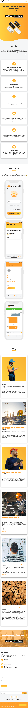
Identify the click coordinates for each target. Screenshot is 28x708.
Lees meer (4, 394)
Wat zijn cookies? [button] (12, 706)
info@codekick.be (7, 664)
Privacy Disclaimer (18, 699)
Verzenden (4, 685)
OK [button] (22, 705)
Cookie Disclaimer (9, 699)
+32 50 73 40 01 (7, 660)
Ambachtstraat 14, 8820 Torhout (10, 667)
